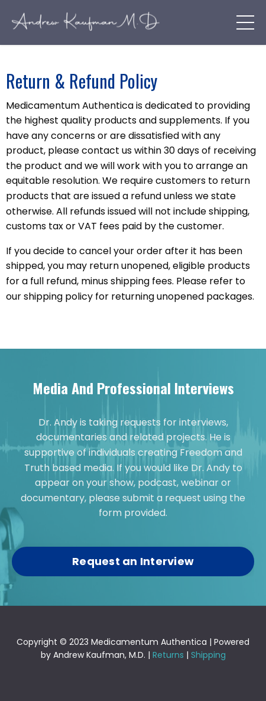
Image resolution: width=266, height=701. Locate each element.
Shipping (208, 655)
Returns (168, 655)
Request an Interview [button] (133, 561)
